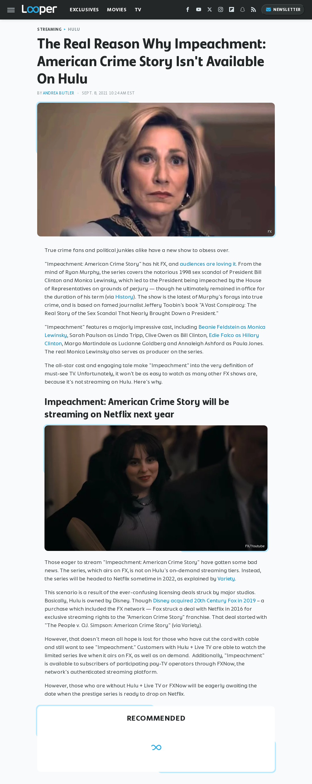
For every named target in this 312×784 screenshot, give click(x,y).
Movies (117, 9)
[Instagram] (221, 11)
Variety (226, 578)
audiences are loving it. (208, 264)
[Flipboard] (232, 11)
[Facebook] (188, 11)
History (123, 296)
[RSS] (253, 11)
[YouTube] (199, 11)
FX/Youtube (254, 546)
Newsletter (283, 9)
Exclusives (84, 9)
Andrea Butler (58, 93)
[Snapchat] (242, 11)
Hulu (74, 29)
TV (138, 9)
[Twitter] (210, 11)
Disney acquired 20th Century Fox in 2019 (204, 600)
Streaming (49, 29)
